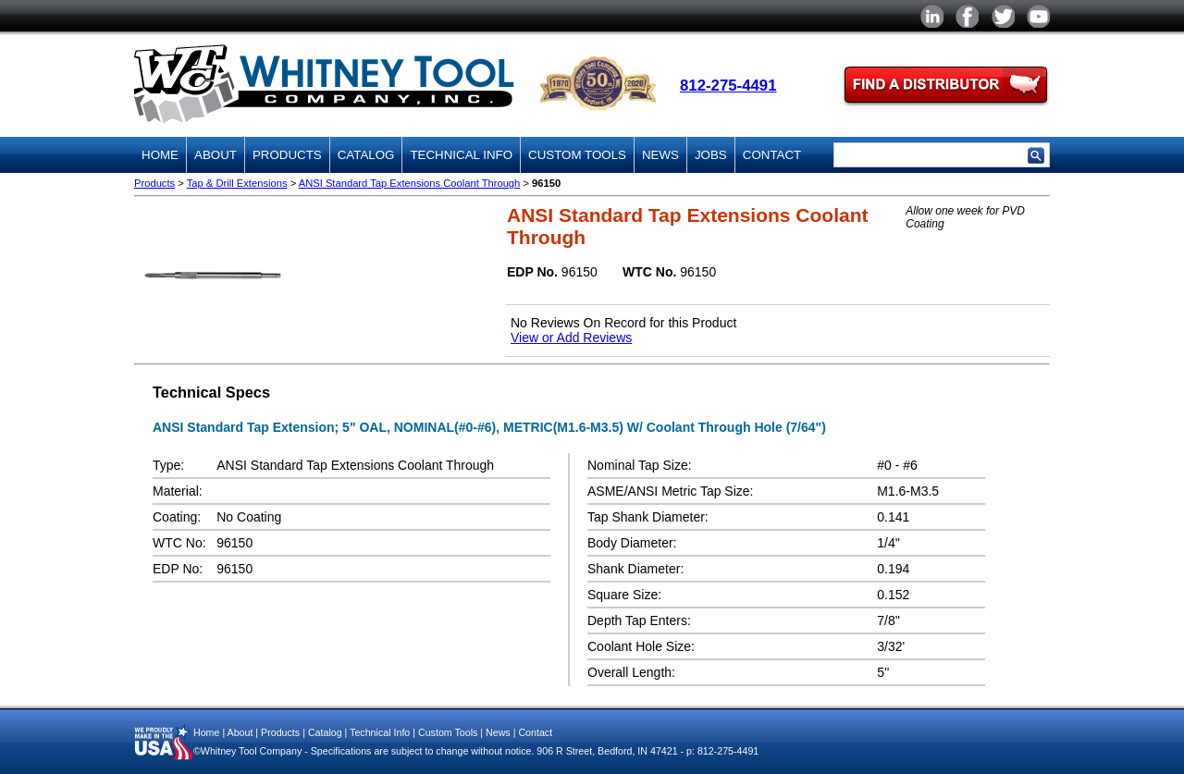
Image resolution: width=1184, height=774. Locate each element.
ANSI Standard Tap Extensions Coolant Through (410, 183)
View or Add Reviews (571, 337)
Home (160, 155)
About (215, 155)
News (660, 155)
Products (287, 155)
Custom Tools (577, 155)
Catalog (366, 155)
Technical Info (461, 155)
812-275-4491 (728, 85)
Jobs (711, 155)
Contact (772, 155)
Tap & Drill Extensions (237, 183)
